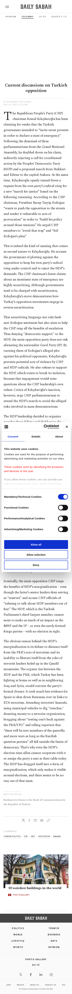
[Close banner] (66, 427)
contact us (50, 985)
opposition (44, 836)
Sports (18, 947)
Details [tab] (36, 436)
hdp (33, 836)
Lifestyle (18, 940)
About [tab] (59, 436)
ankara (57, 836)
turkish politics (12, 836)
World (18, 934)
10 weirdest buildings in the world (34, 888)
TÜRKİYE (54, 928)
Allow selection (36, 554)
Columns (27, 16)
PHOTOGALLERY (21, 895)
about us (34, 985)
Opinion (10, 16)
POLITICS (18, 928)
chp (26, 836)
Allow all (36, 544)
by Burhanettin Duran (17, 101)
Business (54, 934)
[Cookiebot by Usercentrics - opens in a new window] (44, 427)
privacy (20, 985)
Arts (54, 940)
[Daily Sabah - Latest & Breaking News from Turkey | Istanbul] (36, 7)
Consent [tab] (13, 436)
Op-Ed (42, 16)
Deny (36, 564)
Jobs (9, 985)
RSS (63, 985)
